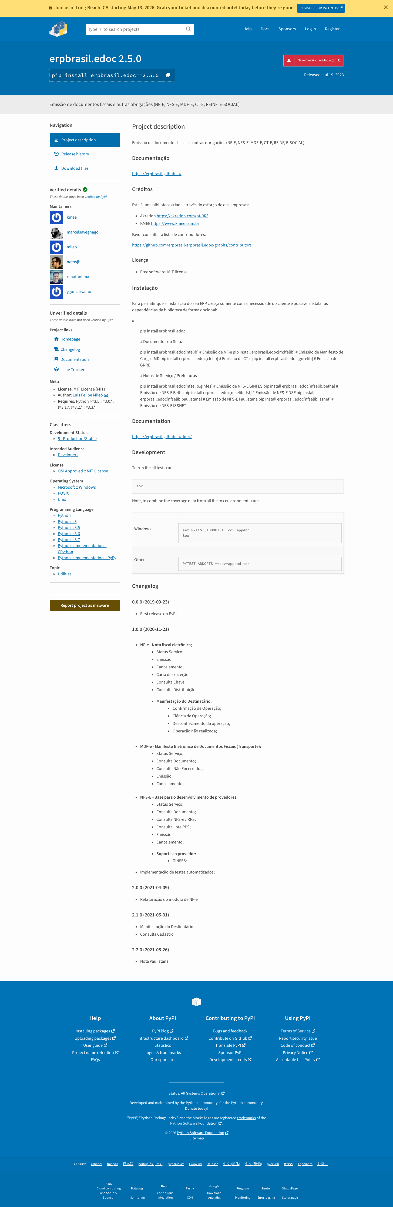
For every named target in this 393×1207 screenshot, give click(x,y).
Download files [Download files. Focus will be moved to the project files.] (71, 168)
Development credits (228, 1060)
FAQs (95, 1060)
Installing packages (93, 1031)
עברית (288, 1164)
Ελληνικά (195, 1164)
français (112, 1164)
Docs (265, 29)
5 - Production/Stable (77, 439)
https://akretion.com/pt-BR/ (182, 216)
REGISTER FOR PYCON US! (319, 8)
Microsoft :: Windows (77, 487)
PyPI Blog (160, 1031)
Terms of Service (296, 1031)
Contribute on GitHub (228, 1038)
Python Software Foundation (193, 1123)
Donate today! (196, 1108)
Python (64, 515)
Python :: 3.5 (69, 528)
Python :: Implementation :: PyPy (87, 558)
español (96, 1164)
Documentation (71, 359)
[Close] (386, 7)
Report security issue (298, 1038)
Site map (196, 1138)
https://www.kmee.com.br (175, 223)
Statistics (162, 1045)
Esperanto (305, 1164)
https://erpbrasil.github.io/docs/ (162, 437)
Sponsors (287, 29)
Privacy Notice (295, 1053)
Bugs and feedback (230, 1031)
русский (273, 1164)
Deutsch (212, 1164)
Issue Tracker (69, 370)
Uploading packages (93, 1038)
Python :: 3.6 (69, 534)
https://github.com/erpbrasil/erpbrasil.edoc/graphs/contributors (192, 245)
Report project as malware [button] (85, 605)
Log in (310, 29)
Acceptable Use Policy (295, 1060)
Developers (68, 455)
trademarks (246, 1118)
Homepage (67, 339)
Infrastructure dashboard (160, 1038)
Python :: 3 (67, 522)
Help (247, 29)
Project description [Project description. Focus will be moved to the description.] (75, 140)
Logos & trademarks (163, 1053)
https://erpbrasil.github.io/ (157, 174)
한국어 (322, 1164)
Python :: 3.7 (69, 540)
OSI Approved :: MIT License (83, 471)
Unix (62, 499)
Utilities (65, 574)
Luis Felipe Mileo (88, 395)
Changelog (67, 349)
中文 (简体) (231, 1164)
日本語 (128, 1164)
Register (332, 29)
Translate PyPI (228, 1045)
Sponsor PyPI (230, 1053)
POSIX (63, 493)
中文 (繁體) (253, 1164)
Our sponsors (162, 1060)
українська (176, 1164)
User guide (93, 1045)
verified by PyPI (96, 196)
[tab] (85, 140)
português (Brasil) (150, 1164)
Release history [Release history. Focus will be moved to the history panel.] (71, 154)
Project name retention (93, 1053)
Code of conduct (295, 1045)
